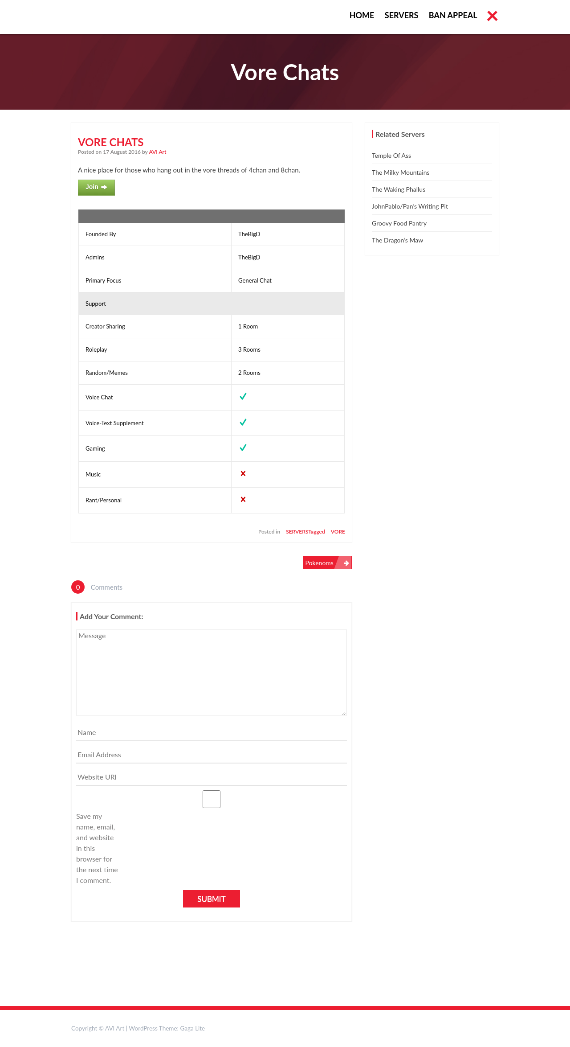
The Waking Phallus (398, 189)
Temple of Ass (391, 155)
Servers (402, 15)
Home (362, 15)
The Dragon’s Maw (397, 240)
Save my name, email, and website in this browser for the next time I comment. (97, 848)
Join (96, 187)
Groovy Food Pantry (399, 223)
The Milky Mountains (401, 172)
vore (338, 531)
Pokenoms (319, 563)
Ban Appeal (453, 15)
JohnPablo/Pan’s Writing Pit (410, 206)
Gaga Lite (192, 1028)
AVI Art (158, 151)
